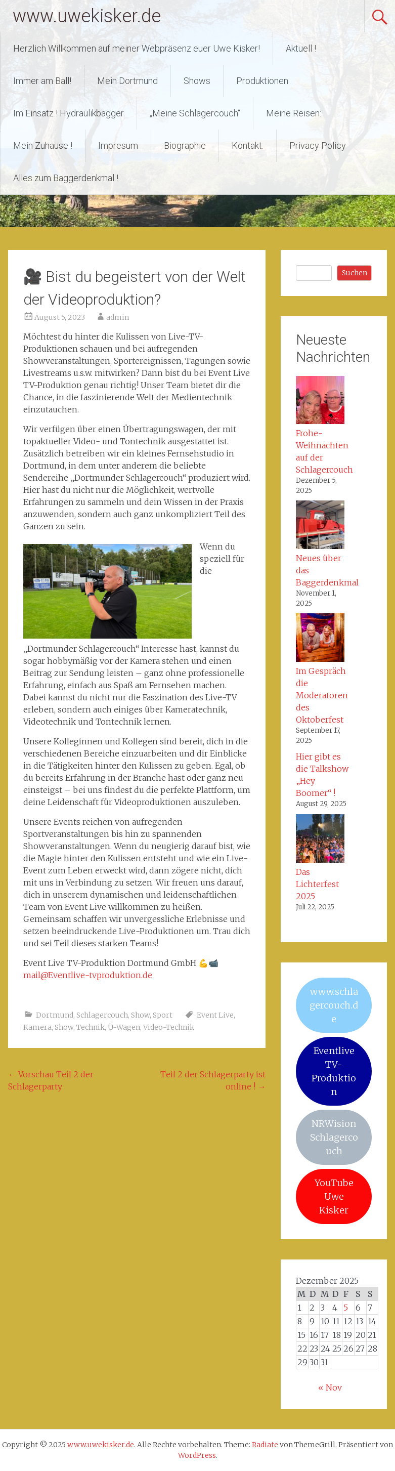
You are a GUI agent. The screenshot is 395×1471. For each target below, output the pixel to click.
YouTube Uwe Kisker (334, 1196)
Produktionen (262, 80)
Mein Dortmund (127, 80)
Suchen (354, 272)
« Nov (330, 1387)
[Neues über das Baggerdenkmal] (320, 526)
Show (140, 1015)
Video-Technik (168, 1027)
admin (117, 317)
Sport (162, 1015)
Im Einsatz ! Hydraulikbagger (68, 113)
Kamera (37, 1027)
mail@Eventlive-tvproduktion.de (87, 975)
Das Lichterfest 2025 (317, 884)
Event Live (215, 1015)
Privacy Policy (317, 145)
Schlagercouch (102, 1015)
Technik (90, 1027)
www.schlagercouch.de (334, 1005)
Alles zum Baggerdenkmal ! (65, 178)
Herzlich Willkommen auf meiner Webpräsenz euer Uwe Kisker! (136, 48)
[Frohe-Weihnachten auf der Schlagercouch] (320, 402)
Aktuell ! (301, 48)
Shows (197, 80)
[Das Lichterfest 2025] (320, 840)
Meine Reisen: (293, 113)
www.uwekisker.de (87, 16)
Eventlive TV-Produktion (334, 1071)
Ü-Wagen (124, 1027)
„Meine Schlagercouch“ (195, 113)
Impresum (118, 145)
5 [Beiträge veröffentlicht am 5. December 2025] (345, 1307)
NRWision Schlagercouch (334, 1137)
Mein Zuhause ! (42, 145)
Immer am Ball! (42, 80)
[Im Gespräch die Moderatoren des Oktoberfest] (320, 639)
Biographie (185, 145)
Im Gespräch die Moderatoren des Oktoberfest (322, 695)
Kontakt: (248, 145)
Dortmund (54, 1015)
